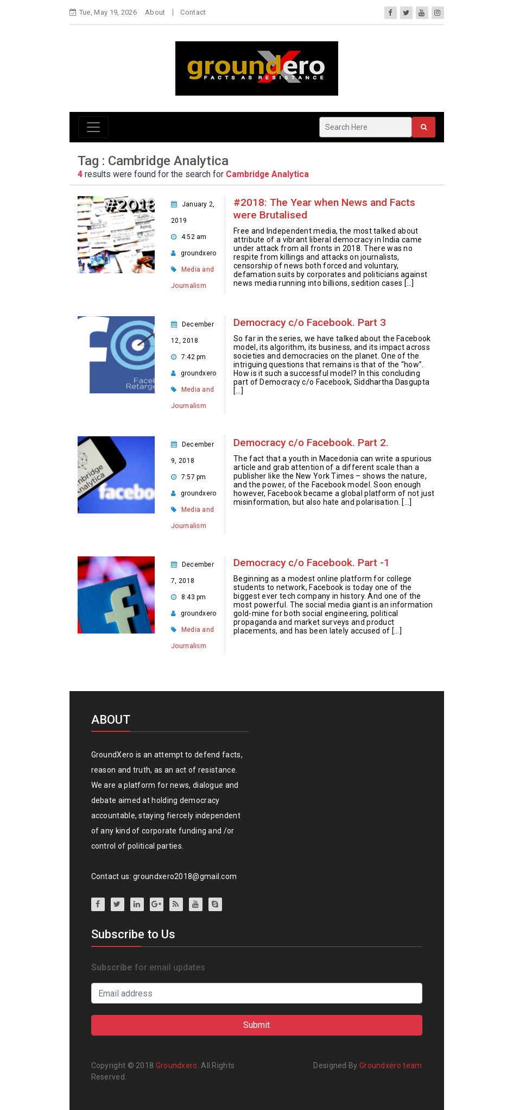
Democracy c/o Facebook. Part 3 (309, 322)
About (155, 12)
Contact (193, 12)
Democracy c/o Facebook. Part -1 (311, 562)
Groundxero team (390, 1065)
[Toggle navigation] (93, 127)
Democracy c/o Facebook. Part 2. (311, 442)
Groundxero (177, 1065)
